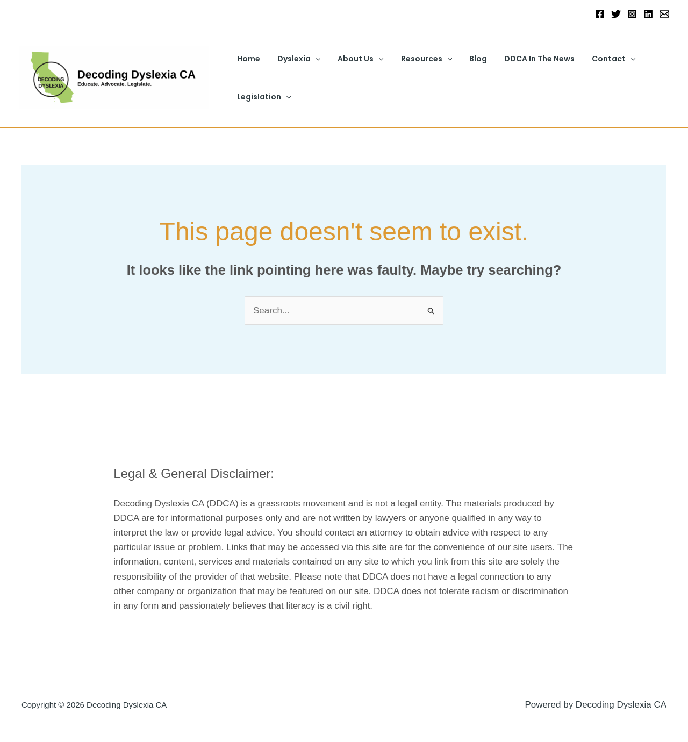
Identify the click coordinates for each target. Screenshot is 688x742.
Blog (468, 58)
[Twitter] (616, 14)
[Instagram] (632, 14)
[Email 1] (664, 14)
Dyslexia (295, 58)
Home (247, 58)
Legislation (263, 96)
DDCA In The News (527, 58)
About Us (355, 58)
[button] (312, 58)
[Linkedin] (648, 14)
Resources (419, 58)
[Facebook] (600, 14)
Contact (599, 58)
